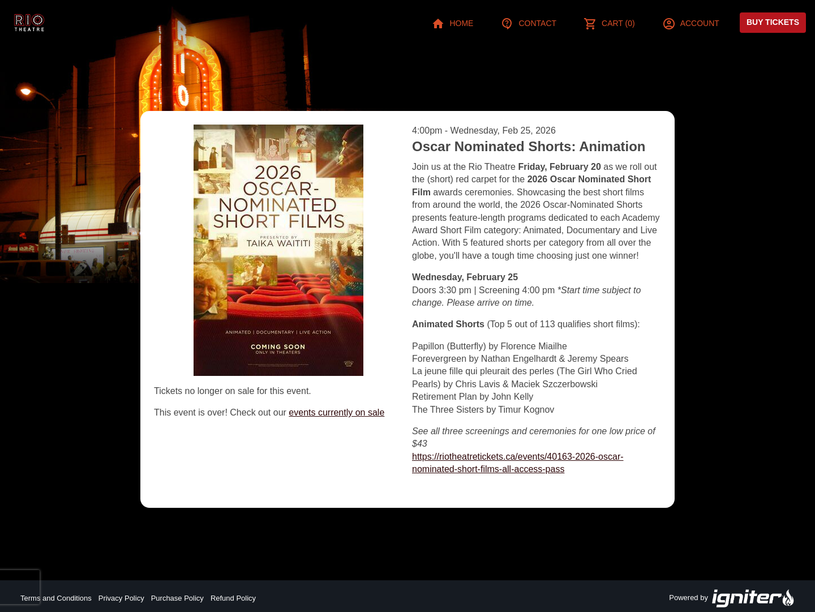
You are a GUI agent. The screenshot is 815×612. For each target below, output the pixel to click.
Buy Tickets (773, 22)
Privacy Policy (121, 598)
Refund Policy (233, 598)
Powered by (732, 598)
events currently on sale (336, 412)
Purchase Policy (177, 598)
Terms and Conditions (56, 598)
